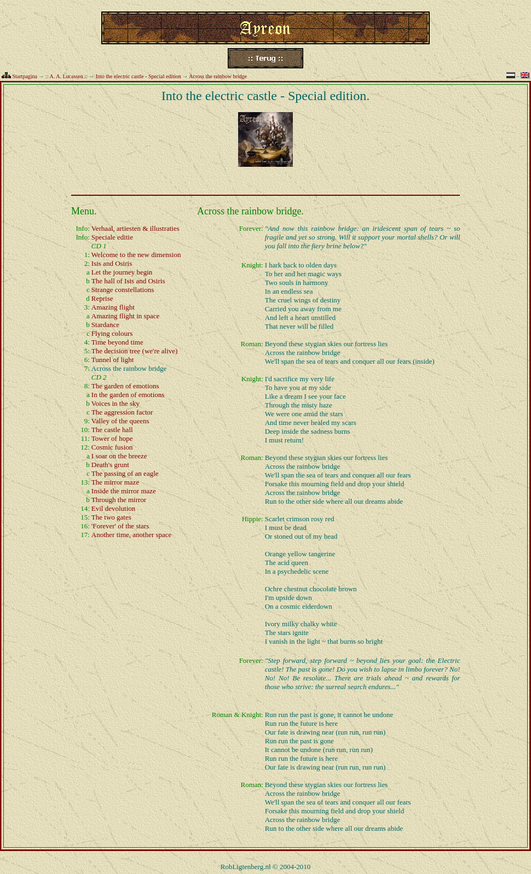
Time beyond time (117, 342)
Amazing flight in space (125, 316)
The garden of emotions (125, 386)
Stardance (105, 325)
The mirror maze (115, 482)
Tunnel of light (112, 360)
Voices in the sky (115, 403)
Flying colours (111, 333)
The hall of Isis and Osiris (128, 281)
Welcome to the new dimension (136, 254)
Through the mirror (118, 500)
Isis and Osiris (111, 263)
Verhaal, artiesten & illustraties (135, 228)
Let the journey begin (122, 272)
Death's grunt (110, 465)
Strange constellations (122, 289)
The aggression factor (122, 412)
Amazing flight (113, 307)
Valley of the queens (120, 421)
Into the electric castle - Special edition (138, 76)
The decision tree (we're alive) (134, 351)
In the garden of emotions (128, 395)
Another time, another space (131, 535)
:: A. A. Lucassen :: (66, 76)
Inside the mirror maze (123, 491)
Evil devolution (113, 508)
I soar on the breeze (119, 456)
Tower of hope (112, 438)
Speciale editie (112, 237)
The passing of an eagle (125, 473)
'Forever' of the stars (120, 526)
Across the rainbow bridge (218, 76)
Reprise (102, 298)
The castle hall (112, 430)
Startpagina (25, 76)
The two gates (111, 517)
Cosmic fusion (111, 447)
